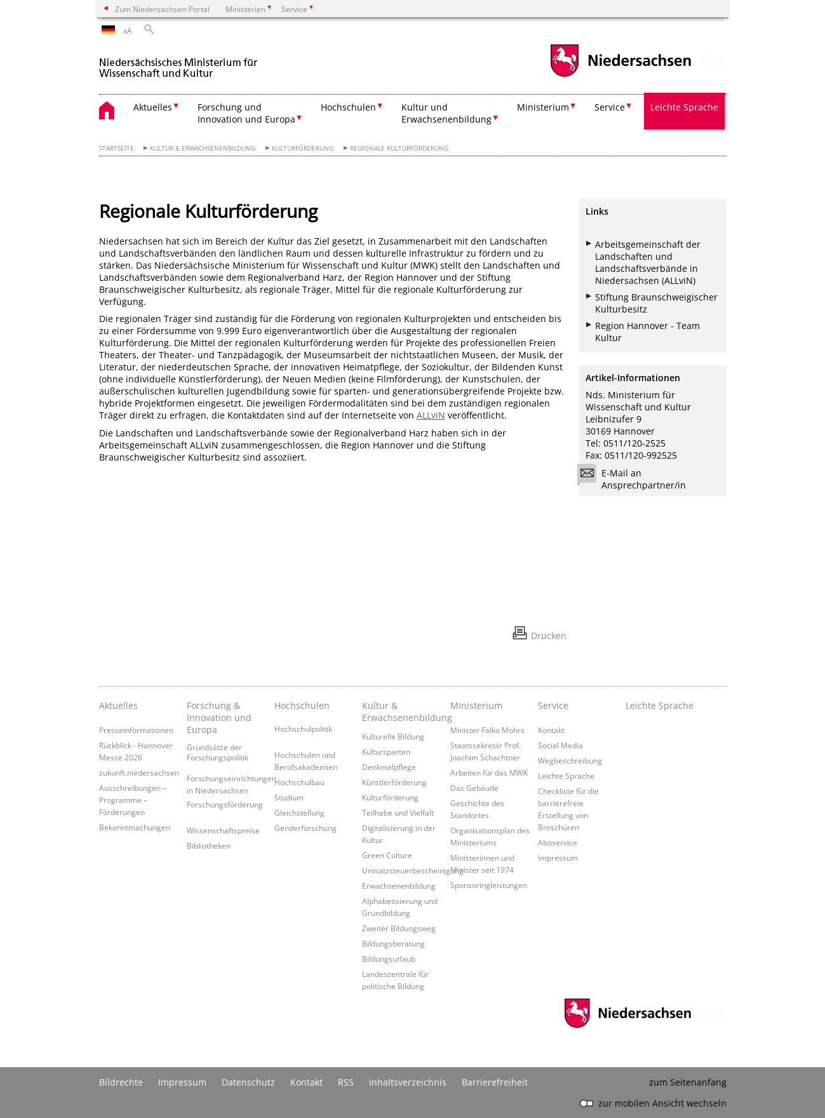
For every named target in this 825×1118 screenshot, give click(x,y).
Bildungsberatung (393, 943)
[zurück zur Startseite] (178, 62)
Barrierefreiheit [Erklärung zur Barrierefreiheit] (495, 1082)
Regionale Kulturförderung (399, 148)
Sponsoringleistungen (488, 885)
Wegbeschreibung (570, 760)
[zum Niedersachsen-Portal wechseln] (620, 75)
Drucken (549, 636)
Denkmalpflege (389, 767)
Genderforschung (305, 828)
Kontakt (551, 730)
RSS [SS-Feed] (346, 1082)
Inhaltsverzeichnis (407, 1082)
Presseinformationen (136, 730)
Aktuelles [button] (152, 107)
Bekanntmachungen (134, 827)
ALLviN (431, 415)
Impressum (558, 857)
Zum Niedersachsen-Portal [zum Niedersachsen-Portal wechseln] (162, 9)
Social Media (560, 745)
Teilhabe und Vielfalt (398, 812)
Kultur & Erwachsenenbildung (202, 148)
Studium (289, 797)
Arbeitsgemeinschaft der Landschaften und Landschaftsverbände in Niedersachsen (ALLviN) (648, 262)
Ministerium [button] (543, 107)
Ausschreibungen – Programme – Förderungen (132, 800)
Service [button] (609, 107)
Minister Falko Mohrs (487, 730)
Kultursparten (386, 751)
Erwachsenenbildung (399, 885)
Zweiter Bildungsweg (399, 928)
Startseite (116, 148)
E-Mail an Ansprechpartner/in (636, 479)
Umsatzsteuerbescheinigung (413, 870)
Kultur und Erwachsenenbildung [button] (446, 113)
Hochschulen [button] (348, 107)
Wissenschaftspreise (223, 830)
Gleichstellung (299, 812)
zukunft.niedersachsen (139, 772)
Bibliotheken (209, 845)
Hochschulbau (299, 782)
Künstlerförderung (394, 782)
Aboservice (557, 842)
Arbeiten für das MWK (489, 772)
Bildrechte (121, 1082)
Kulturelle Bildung (393, 736)
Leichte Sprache (684, 107)
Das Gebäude (474, 788)
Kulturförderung (302, 148)
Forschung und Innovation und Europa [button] (246, 113)
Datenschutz (248, 1082)
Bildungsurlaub (388, 958)
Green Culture (387, 855)
